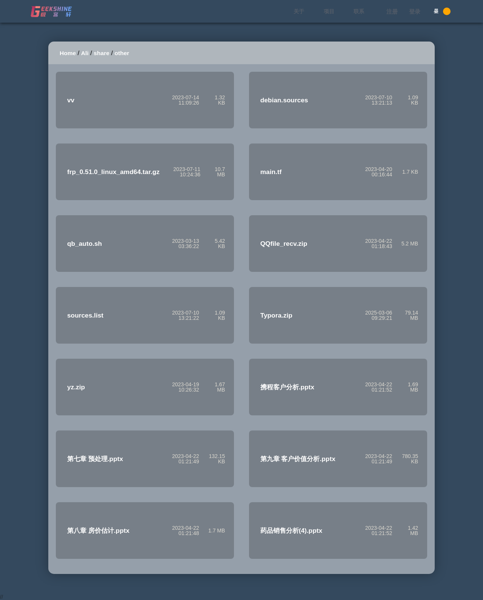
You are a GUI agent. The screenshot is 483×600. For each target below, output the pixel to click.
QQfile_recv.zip (284, 243)
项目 (329, 11)
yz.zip (76, 387)
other (122, 53)
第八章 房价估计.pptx (98, 530)
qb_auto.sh (84, 243)
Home (68, 53)
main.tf (271, 172)
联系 (359, 11)
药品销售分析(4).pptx (291, 530)
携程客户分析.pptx (287, 387)
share (101, 53)
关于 (299, 11)
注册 (392, 11)
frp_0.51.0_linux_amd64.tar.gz (113, 172)
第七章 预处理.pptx (95, 459)
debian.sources (284, 100)
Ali (85, 53)
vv (70, 100)
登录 (414, 11)
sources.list (85, 315)
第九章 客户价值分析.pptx (297, 459)
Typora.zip (276, 315)
